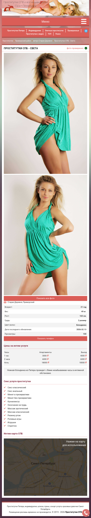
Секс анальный (15, 391)
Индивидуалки (35, 31)
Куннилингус (14, 401)
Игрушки (12, 422)
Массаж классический (18, 412)
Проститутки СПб (73, 512)
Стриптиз (12, 426)
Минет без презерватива (19, 398)
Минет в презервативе (18, 394)
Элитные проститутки (54, 31)
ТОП (49, 34)
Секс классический (17, 387)
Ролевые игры (14, 419)
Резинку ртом (14, 415)
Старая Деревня (15, 302)
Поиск (58, 34)
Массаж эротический (18, 408)
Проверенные (73, 31)
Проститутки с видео (35, 34)
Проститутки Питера (16, 31)
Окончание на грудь (17, 405)
